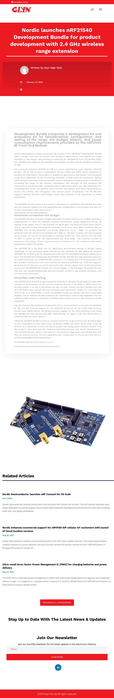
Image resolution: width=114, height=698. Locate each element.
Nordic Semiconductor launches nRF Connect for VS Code (36, 494)
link (57, 335)
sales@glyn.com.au (46, 332)
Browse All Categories (57, 602)
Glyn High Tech (53, 67)
